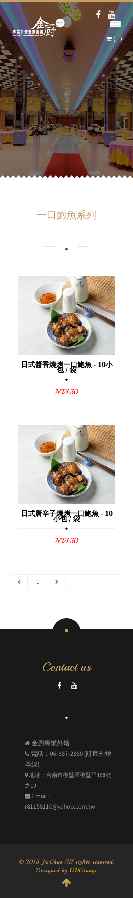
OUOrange (83, 870)
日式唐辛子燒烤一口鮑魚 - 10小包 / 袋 (66, 516)
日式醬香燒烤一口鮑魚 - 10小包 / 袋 (66, 367)
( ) (114, 39)
